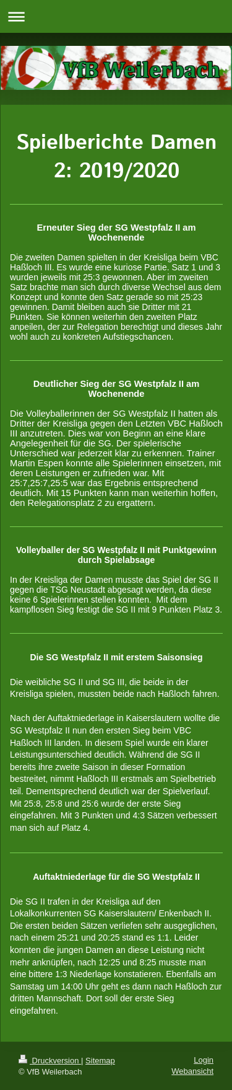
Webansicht (192, 1071)
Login (203, 1060)
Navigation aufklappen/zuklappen (116, 16)
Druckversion (50, 1060)
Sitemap (100, 1060)
